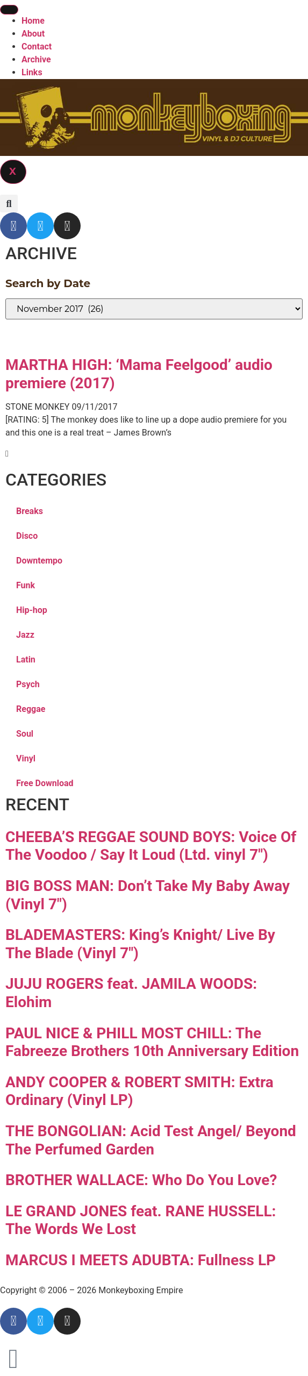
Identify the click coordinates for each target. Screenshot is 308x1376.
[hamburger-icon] (9, 10)
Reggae (30, 709)
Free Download (45, 783)
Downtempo (39, 560)
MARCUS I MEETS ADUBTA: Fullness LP (140, 1260)
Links (32, 72)
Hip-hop (31, 610)
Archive (36, 59)
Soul (24, 734)
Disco (27, 536)
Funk (25, 585)
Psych (28, 684)
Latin (25, 659)
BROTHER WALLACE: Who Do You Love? (141, 1180)
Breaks (29, 511)
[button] (9, 203)
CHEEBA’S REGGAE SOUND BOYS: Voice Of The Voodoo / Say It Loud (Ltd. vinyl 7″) (150, 846)
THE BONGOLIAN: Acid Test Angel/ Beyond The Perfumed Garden (150, 1140)
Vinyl (25, 758)
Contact (37, 46)
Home (33, 21)
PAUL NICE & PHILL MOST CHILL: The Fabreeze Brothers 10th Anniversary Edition (152, 1042)
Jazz (25, 635)
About (33, 33)
